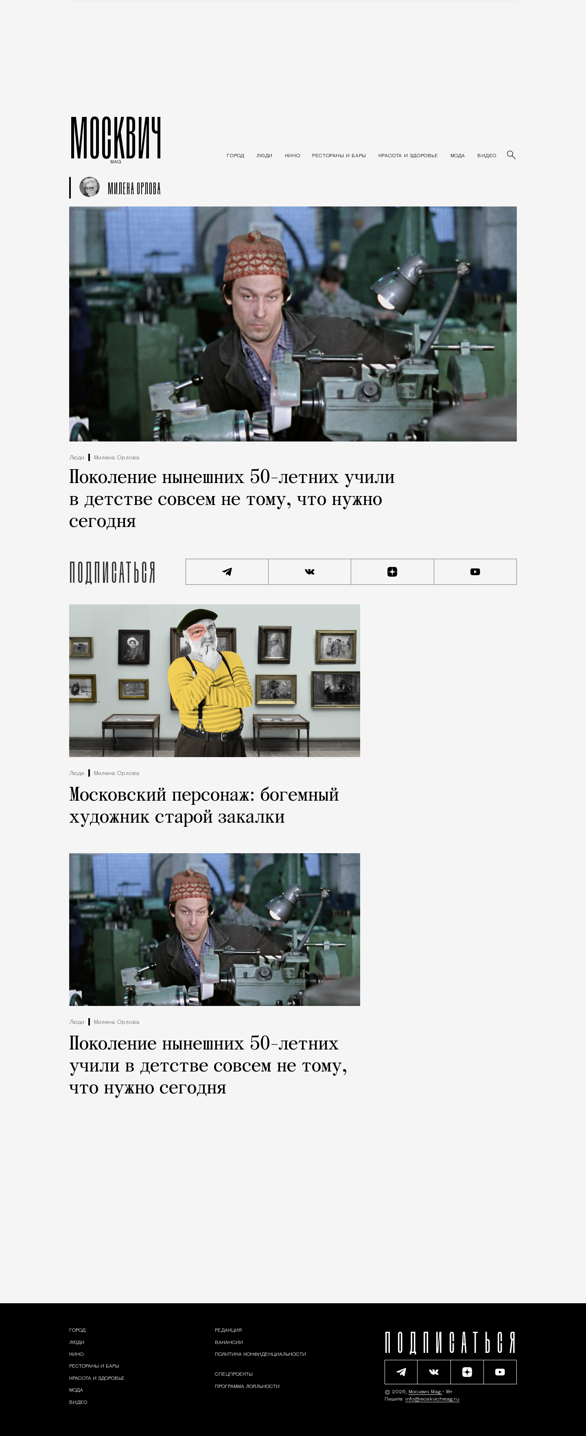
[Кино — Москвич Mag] (292, 156)
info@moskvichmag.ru (432, 1399)
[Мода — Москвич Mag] (457, 156)
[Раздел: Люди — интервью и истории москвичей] (264, 156)
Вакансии (229, 1342)
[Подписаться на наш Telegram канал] (227, 572)
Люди (76, 458)
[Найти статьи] (512, 155)
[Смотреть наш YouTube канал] (475, 572)
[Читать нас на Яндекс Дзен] (392, 572)
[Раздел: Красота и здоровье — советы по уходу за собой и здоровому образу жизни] (408, 156)
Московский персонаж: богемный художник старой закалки (204, 807)
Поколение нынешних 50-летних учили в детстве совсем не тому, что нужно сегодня (232, 500)
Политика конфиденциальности (260, 1354)
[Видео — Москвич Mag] (486, 156)
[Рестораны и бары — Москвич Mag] (339, 156)
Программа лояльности (247, 1386)
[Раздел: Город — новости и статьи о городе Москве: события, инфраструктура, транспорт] (235, 156)
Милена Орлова (116, 458)
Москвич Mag (425, 1392)
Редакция (228, 1330)
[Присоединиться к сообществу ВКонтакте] (310, 572)
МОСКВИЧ (115, 137)
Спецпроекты (234, 1374)
